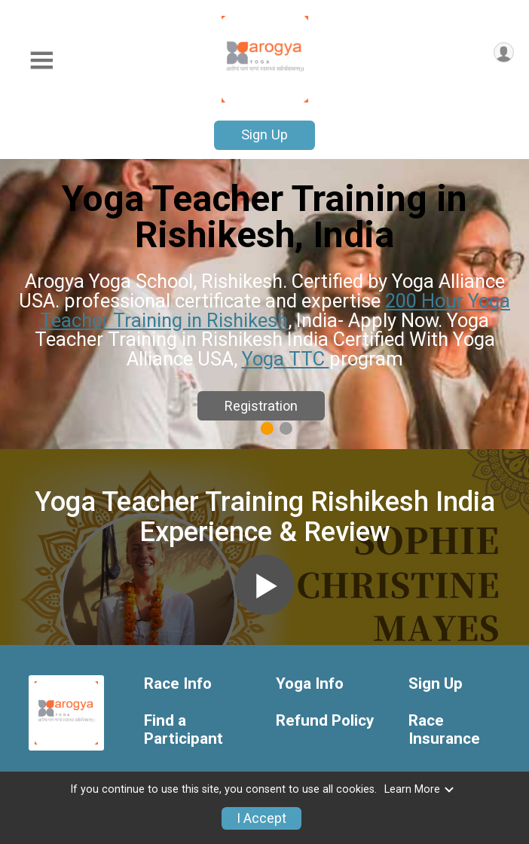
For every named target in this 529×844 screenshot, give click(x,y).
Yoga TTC (285, 358)
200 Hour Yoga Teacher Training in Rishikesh (275, 310)
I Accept (261, 818)
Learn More (419, 789)
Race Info (178, 684)
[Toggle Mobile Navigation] (41, 60)
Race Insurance (444, 730)
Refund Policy (325, 720)
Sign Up (264, 134)
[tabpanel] (264, 304)
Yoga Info (310, 684)
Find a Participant (183, 730)
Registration (261, 406)
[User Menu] (504, 52)
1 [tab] (267, 427)
